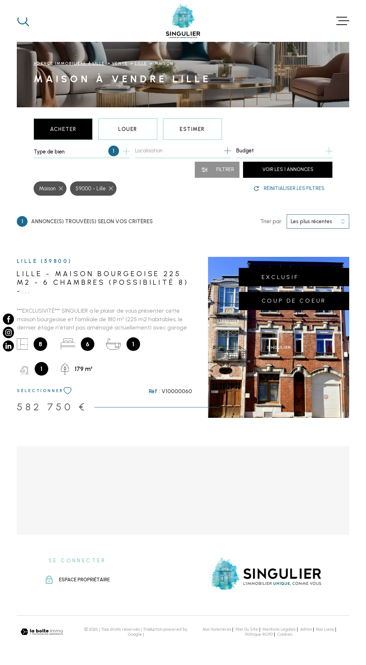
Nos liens (325, 629)
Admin (306, 629)
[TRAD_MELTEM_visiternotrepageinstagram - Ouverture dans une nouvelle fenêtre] (8, 332)
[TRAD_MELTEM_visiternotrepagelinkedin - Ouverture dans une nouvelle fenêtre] (8, 345)
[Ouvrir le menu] (342, 20)
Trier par (270, 221)
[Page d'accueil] (183, 21)
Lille (141, 63)
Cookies (284, 634)
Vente (120, 63)
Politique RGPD (259, 634)
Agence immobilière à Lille (69, 63)
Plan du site (247, 629)
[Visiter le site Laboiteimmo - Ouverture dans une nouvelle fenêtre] (42, 632)
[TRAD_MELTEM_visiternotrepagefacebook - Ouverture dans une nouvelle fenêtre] (8, 318)
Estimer (192, 129)
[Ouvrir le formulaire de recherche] (217, 170)
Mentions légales (279, 629)
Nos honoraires (217, 629)
